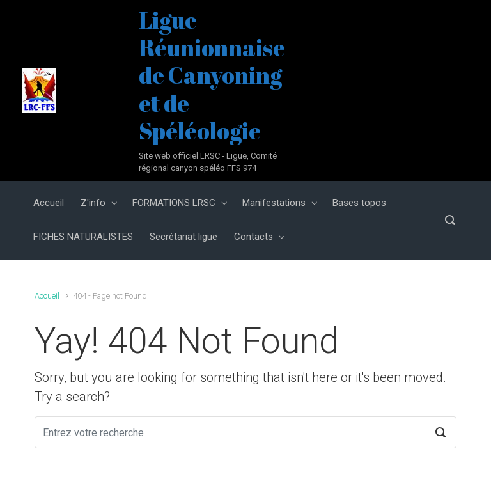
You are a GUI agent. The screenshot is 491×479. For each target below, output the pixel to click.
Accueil (47, 296)
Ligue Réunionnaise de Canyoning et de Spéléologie (212, 75)
